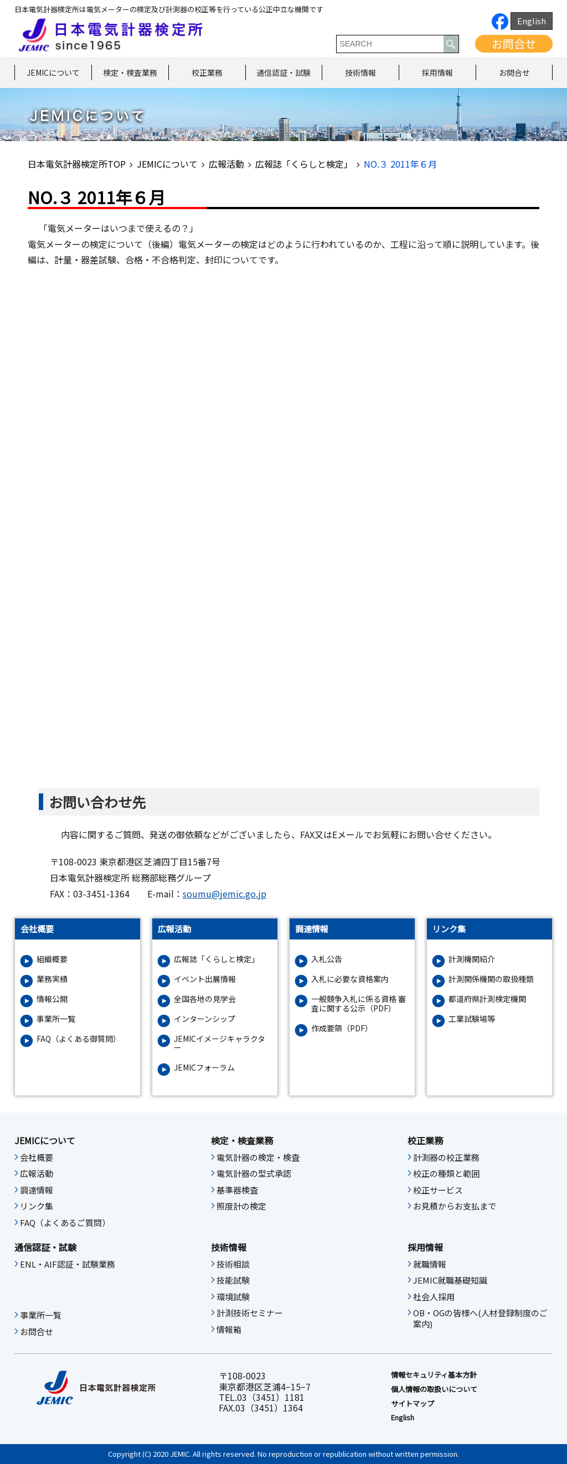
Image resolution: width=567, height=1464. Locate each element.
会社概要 (36, 1157)
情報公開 (52, 999)
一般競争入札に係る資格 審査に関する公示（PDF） (358, 1003)
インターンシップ (204, 1019)
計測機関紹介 (472, 959)
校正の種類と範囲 (446, 1173)
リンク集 (36, 1206)
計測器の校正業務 (446, 1157)
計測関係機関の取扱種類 (491, 979)
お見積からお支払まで (454, 1206)
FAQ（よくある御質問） (79, 1039)
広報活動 (226, 163)
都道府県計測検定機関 (487, 999)
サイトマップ (412, 1403)
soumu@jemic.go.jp (224, 893)
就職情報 (429, 1264)
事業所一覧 (56, 1019)
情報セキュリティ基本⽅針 (434, 1374)
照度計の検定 (241, 1206)
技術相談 (233, 1264)
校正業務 (207, 72)
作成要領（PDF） (342, 1028)
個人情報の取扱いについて (434, 1389)
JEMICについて (53, 72)
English (531, 21)
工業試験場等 (472, 1019)
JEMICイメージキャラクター (219, 1043)
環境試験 (233, 1296)
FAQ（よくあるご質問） (65, 1222)
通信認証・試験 (283, 72)
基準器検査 (237, 1190)
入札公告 (326, 959)
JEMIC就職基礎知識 (450, 1280)
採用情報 (437, 72)
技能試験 (233, 1280)
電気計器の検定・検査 (258, 1157)
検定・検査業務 (130, 72)
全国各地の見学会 (205, 999)
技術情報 (360, 72)
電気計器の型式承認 (254, 1173)
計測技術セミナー (250, 1312)
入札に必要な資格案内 (350, 979)
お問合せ (514, 43)
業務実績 (52, 979)
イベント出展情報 (205, 979)
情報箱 (229, 1329)
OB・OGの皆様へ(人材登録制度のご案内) (480, 1318)
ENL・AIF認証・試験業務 (67, 1264)
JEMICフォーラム (204, 1067)
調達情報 (36, 1190)
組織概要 (52, 959)
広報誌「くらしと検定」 (304, 163)
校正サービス (438, 1190)
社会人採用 (434, 1296)
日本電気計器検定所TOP (77, 163)
